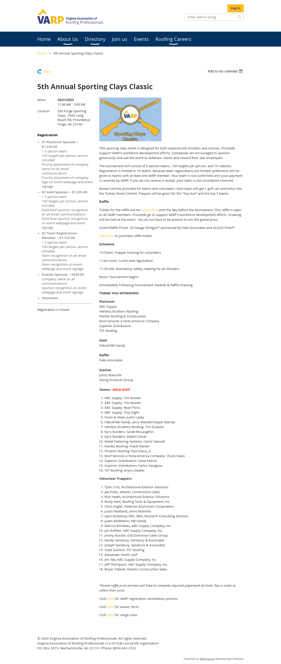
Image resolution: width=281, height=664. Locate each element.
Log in (235, 8)
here (110, 598)
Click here (106, 235)
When (41, 100)
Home (42, 53)
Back (47, 71)
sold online (149, 210)
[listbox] (225, 71)
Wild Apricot (207, 658)
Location (43, 111)
